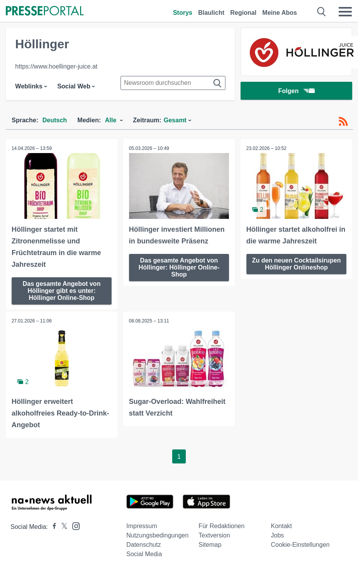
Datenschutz (143, 544)
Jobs (277, 535)
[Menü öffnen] (345, 11)
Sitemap (210, 544)
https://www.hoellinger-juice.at (56, 66)
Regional (243, 12)
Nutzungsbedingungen (157, 535)
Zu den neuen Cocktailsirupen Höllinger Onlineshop (296, 263)
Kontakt (281, 526)
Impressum (141, 526)
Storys (182, 12)
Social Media (144, 554)
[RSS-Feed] (343, 122)
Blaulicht (211, 12)
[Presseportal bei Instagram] (74, 525)
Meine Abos (279, 12)
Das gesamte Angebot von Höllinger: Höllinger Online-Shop (178, 267)
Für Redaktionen (221, 526)
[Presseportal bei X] (62, 526)
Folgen (296, 91)
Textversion (214, 535)
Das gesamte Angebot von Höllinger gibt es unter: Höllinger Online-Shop (61, 290)
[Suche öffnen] (322, 11)
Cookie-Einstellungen (300, 544)
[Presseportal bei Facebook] (52, 526)
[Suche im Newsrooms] (172, 83)
